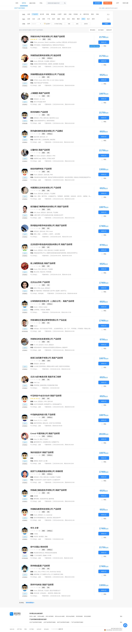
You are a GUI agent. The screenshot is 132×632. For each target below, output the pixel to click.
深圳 (43, 19)
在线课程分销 (47, 442)
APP (117, 3)
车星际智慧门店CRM (49, 290)
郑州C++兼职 (32, 616)
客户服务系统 (38, 290)
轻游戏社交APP (58, 215)
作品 (41, 3)
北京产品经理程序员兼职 (35, 622)
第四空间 (50, 593)
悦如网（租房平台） (61, 290)
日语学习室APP (46, 480)
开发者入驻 (107, 3)
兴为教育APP (56, 480)
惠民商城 (36, 574)
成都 (58, 19)
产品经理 (35, 14)
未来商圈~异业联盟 (58, 64)
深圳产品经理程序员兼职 (63, 622)
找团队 (106, 23)
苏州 (93, 19)
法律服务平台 (55, 442)
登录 (124, 3)
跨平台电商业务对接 (47, 215)
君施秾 (45, 555)
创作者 (86, 23)
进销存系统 (43, 385)
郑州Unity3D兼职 (70, 616)
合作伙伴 (39, 629)
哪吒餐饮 (36, 498)
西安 (73, 19)
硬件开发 (86, 14)
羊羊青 (49, 555)
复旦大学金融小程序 (40, 101)
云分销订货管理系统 (40, 366)
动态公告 (12, 629)
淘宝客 (36, 536)
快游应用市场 (44, 498)
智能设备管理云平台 (40, 253)
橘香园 (36, 461)
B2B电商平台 (48, 404)
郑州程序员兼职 (27, 30)
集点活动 (36, 272)
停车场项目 (37, 45)
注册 (127, 3)
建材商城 (51, 498)
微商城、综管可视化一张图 (91, 196)
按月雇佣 (101, 30)
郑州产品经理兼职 (19, 8)
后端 (70, 14)
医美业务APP (57, 517)
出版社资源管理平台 (40, 120)
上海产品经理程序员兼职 (49, 622)
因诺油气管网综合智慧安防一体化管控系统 (60, 177)
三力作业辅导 (38, 555)
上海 (38, 19)
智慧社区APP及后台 (58, 45)
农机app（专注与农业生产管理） (43, 328)
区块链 (76, 14)
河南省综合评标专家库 (40, 177)
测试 (92, 14)
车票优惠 (48, 272)
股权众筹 (45, 423)
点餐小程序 (37, 215)
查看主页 (103, 42)
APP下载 (19, 629)
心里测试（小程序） (48, 234)
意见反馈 (46, 629)
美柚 (46, 536)
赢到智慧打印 (38, 442)
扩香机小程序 (51, 158)
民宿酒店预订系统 (52, 385)
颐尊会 (44, 158)
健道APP (65, 347)
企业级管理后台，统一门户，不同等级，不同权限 (68, 328)
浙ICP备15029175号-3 (116, 628)
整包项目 (92, 30)
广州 (48, 19)
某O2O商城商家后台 (40, 517)
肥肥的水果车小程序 (52, 366)
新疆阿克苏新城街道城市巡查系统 (56, 253)
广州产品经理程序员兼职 (77, 622)
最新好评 (109, 30)
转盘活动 (42, 272)
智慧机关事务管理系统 (40, 64)
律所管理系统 (50, 120)
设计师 (42, 14)
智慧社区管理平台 (72, 253)
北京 (33, 19)
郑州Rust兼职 (41, 616)
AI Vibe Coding (58, 23)
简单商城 (36, 385)
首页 (17, 3)
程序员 (24, 3)
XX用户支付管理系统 (55, 423)
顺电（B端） (37, 234)
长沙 (88, 19)
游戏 (65, 14)
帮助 (25, 629)
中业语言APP (38, 480)
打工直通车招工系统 (57, 574)
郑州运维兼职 (87, 616)
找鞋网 (50, 64)
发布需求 (97, 3)
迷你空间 (49, 517)
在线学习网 (37, 139)
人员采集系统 (45, 139)
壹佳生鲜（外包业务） (40, 593)
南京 (63, 19)
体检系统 (52, 139)
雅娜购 (48, 309)
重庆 (78, 19)
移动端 (53, 14)
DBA (97, 14)
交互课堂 (57, 234)
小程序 (59, 14)
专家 (69, 23)
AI (80, 14)
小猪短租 (42, 309)
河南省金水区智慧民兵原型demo (52, 347)
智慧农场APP (38, 347)
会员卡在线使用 (38, 404)
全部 (28, 14)
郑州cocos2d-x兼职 (60, 616)
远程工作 (60, 629)
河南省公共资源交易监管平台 (82, 177)
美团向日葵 (57, 593)
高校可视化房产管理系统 (41, 83)
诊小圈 (45, 461)
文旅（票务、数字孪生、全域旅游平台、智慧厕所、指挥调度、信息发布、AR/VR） (58, 196)
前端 (47, 14)
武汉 (68, 19)
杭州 (53, 19)
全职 (77, 23)
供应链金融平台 (57, 404)
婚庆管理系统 (38, 423)
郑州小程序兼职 (50, 616)
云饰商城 (36, 309)
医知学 (41, 461)
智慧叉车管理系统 (64, 366)
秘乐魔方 (41, 536)
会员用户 (47, 23)
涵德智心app (37, 158)
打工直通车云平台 (45, 574)
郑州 (83, 19)
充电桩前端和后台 (46, 45)
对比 (105, 46)
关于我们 (31, 629)
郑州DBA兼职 (79, 616)
